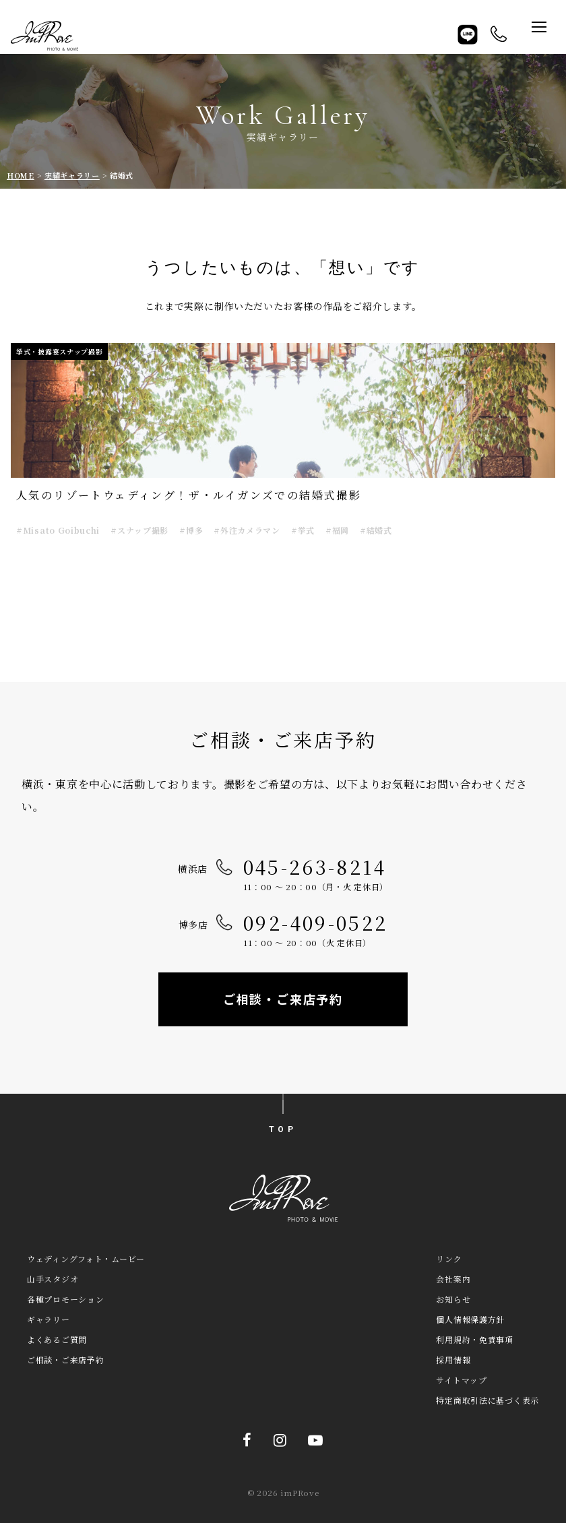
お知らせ (453, 1299)
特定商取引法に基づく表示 (487, 1400)
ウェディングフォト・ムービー (86, 1258)
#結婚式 (376, 530)
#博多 (191, 530)
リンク (449, 1258)
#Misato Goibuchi (58, 530)
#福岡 (337, 530)
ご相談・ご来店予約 (283, 998)
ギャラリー (48, 1319)
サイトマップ (461, 1380)
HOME (20, 175)
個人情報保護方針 (470, 1319)
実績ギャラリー (72, 175)
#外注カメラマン (247, 530)
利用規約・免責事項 (474, 1339)
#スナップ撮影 (139, 530)
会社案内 (453, 1278)
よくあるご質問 (57, 1339)
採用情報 (453, 1359)
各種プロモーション (65, 1299)
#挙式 (303, 530)
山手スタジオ (52, 1278)
